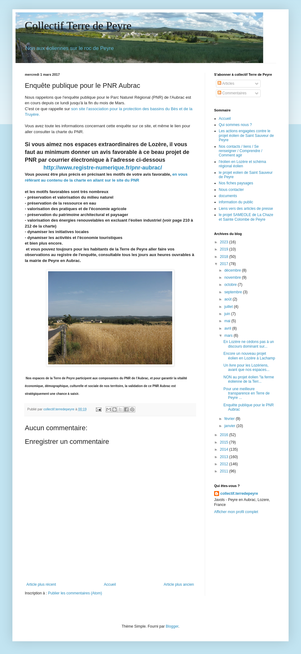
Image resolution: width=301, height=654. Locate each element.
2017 (224, 264)
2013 (224, 457)
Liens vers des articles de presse (246, 208)
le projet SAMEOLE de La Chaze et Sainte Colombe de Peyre (246, 217)
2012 (224, 464)
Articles (226, 83)
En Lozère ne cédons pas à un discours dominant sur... (248, 344)
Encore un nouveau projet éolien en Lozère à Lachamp (249, 355)
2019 (224, 249)
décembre (233, 270)
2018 (224, 257)
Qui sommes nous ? (235, 125)
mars (229, 335)
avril (228, 328)
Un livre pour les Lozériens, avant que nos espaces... (246, 367)
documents (228, 196)
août (228, 299)
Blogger (172, 626)
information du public (236, 202)
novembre (233, 277)
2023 (224, 242)
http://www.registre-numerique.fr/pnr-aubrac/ (102, 168)
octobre (231, 284)
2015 (224, 442)
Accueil (110, 584)
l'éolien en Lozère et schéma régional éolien (242, 164)
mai (227, 321)
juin (227, 314)
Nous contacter (231, 189)
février (230, 419)
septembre (233, 292)
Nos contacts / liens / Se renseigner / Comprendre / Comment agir (240, 151)
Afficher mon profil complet (236, 512)
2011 (224, 471)
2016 (224, 435)
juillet (229, 306)
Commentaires (232, 93)
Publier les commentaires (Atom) (75, 593)
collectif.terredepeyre (239, 493)
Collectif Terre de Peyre (78, 26)
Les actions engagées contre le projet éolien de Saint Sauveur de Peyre (246, 135)
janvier (230, 426)
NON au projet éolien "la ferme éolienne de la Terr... (248, 379)
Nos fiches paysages (236, 183)
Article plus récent (41, 584)
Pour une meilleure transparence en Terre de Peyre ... (246, 393)
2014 (224, 449)
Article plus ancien (179, 584)
